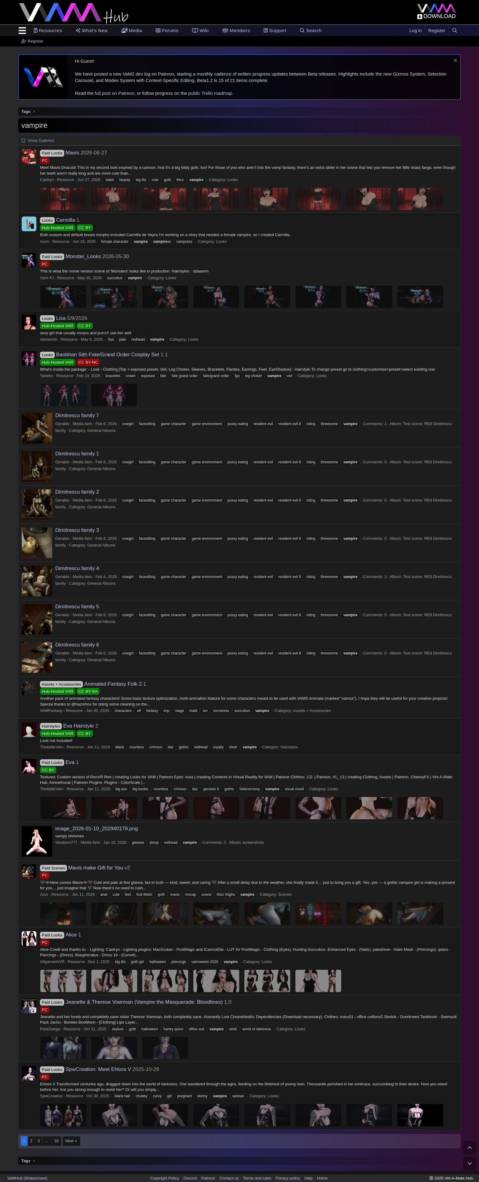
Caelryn (47, 179)
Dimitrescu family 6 (77, 645)
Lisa (53, 318)
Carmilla (57, 220)
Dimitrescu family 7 (77, 415)
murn (44, 241)
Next (69, 1141)
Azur (44, 894)
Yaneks (46, 375)
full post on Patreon (114, 93)
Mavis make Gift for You (81, 868)
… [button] (47, 1141)
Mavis (59, 153)
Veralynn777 (66, 842)
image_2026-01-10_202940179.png (96, 829)
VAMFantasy (51, 710)
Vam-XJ (47, 278)
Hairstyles (289, 747)
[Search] (454, 30)
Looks (232, 179)
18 (56, 1141)
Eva (57, 762)
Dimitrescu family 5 (77, 607)
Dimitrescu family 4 (77, 568)
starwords (48, 339)
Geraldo (62, 423)
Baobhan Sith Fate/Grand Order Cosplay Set (99, 355)
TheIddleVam (51, 747)
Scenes (284, 894)
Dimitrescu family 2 (77, 492)
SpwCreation (51, 1096)
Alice (58, 935)
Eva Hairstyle (67, 726)
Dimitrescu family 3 (77, 530)
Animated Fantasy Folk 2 (91, 684)
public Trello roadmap (210, 93)
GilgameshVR (52, 961)
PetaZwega (50, 1029)
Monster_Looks (70, 256)
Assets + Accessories (312, 710)
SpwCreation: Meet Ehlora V (85, 1069)
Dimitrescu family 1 (77, 454)
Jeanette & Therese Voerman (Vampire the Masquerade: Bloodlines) (131, 1002)
